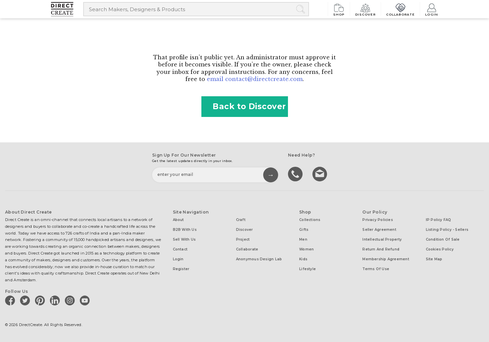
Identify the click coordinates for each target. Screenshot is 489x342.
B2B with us (185, 229)
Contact (180, 249)
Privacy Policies (377, 220)
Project (243, 239)
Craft (241, 220)
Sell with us (184, 239)
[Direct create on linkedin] (56, 300)
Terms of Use (375, 269)
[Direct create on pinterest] (41, 300)
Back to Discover (244, 106)
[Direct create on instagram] (71, 300)
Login (431, 9)
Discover (365, 9)
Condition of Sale (443, 239)
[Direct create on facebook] (11, 300)
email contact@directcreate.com (255, 79)
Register (181, 269)
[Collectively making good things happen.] (67, 9)
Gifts (303, 229)
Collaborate (400, 9)
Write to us (320, 173)
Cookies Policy (440, 249)
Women (306, 249)
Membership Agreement (385, 259)
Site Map (434, 259)
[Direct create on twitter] (26, 300)
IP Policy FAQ (438, 220)
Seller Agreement (379, 229)
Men (303, 239)
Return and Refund (380, 249)
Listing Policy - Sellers (447, 229)
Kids (303, 259)
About (178, 220)
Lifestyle (307, 269)
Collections (309, 220)
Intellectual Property (382, 239)
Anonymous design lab (259, 259)
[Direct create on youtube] (86, 300)
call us (296, 173)
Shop (339, 9)
